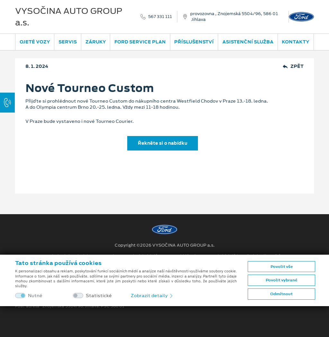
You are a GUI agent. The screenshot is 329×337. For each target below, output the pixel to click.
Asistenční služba (247, 42)
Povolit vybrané (281, 280)
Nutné (35, 296)
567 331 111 (160, 17)
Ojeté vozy (35, 42)
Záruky (95, 42)
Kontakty (295, 42)
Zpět (293, 66)
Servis (67, 42)
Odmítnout (281, 293)
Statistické (99, 296)
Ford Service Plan (140, 42)
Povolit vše (282, 266)
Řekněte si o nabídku (162, 143)
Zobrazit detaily (152, 295)
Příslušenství (194, 42)
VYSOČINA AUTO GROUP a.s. (68, 16)
